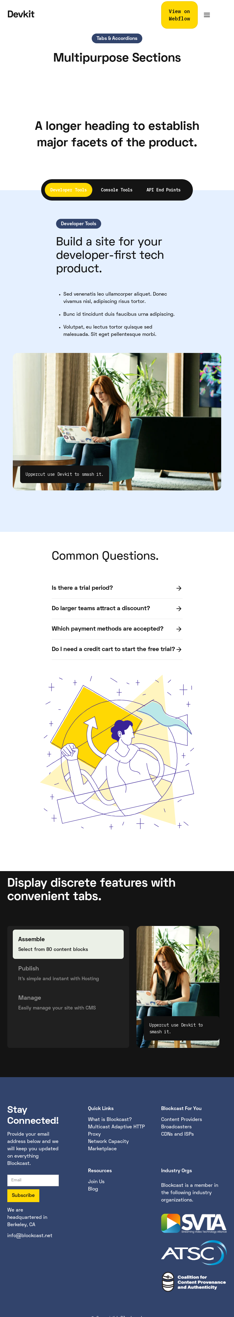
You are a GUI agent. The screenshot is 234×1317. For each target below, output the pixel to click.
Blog (93, 1189)
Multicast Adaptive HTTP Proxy (116, 1131)
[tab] (68, 190)
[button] (206, 14)
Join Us (96, 1182)
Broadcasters (176, 1127)
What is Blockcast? (110, 1120)
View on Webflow (179, 15)
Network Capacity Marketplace (108, 1145)
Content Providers (181, 1120)
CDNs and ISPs (177, 1134)
